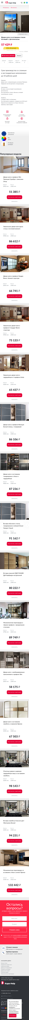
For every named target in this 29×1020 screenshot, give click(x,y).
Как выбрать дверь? (6, 960)
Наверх (3, 1014)
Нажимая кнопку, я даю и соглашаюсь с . (14, 937)
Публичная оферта (6, 1019)
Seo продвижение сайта (6, 1012)
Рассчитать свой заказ (8, 55)
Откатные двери (4, 972)
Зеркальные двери (5, 966)
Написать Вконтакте (8, 998)
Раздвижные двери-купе (6, 964)
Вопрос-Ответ (4, 963)
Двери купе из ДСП (5, 970)
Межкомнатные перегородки (7, 973)
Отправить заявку (14, 930)
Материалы (6, 7)
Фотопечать (14, 7)
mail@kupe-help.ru (7, 996)
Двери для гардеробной (6, 967)
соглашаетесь (12, 1007)
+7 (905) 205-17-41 (6, 993)
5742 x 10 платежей (11, 49)
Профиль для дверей (5, 969)
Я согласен (13, 1015)
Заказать (19, 55)
